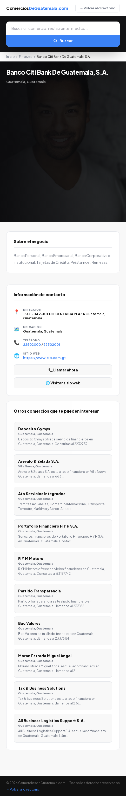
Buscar (63, 40)
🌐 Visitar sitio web (63, 382)
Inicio (10, 57)
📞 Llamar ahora (63, 370)
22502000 (32, 344)
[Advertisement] (63, 149)
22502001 (51, 344)
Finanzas (25, 57)
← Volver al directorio (97, 8)
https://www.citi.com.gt (44, 358)
